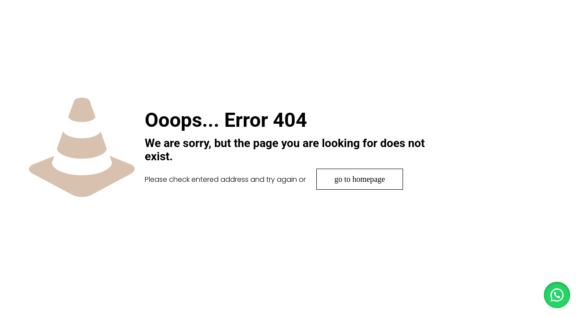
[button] (557, 295)
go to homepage (359, 179)
